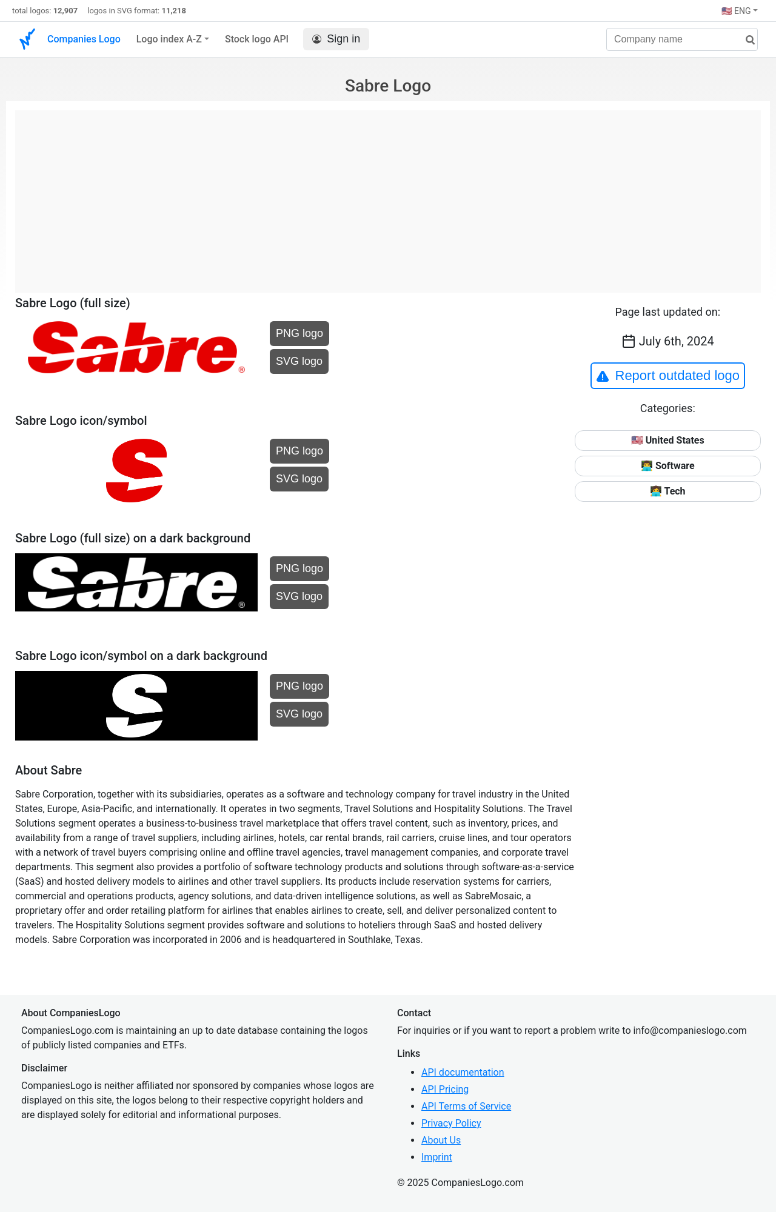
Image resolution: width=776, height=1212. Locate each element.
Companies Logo (84, 39)
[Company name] (682, 39)
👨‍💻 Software (668, 465)
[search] (746, 40)
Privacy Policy (451, 1123)
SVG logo (299, 361)
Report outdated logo (668, 376)
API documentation (462, 1072)
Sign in (336, 39)
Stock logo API (257, 39)
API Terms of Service (466, 1106)
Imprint (436, 1157)
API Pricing (445, 1089)
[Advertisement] (388, 195)
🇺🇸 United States (667, 440)
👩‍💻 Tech (668, 491)
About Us (441, 1140)
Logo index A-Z (169, 39)
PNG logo (299, 333)
